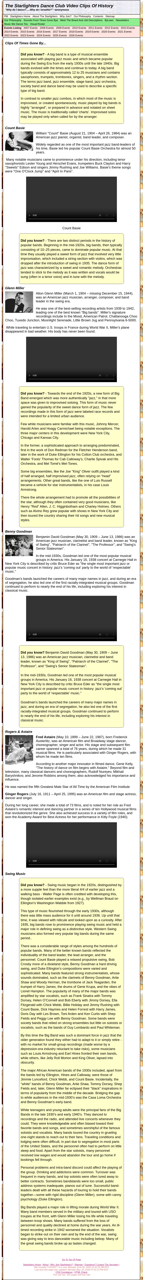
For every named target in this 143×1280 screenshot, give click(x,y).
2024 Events (44, 35)
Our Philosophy (82, 16)
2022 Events (11, 35)
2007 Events (31, 28)
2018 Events (76, 31)
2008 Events (47, 28)
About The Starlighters (45, 16)
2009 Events (63, 28)
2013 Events (128, 28)
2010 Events (79, 28)
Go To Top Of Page (71, 1259)
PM (6, 16)
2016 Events (44, 31)
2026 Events (76, 35)
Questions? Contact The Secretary (101, 1265)
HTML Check (80, 1272)
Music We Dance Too (16, 24)
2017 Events (60, 31)
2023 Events (27, 35)
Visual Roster (37, 24)
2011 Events (95, 28)
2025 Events (60, 35)
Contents (98, 16)
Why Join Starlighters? (61, 1265)
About (45, 1265)
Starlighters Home (20, 16)
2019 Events (92, 31)
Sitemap (110, 16)
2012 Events (112, 28)
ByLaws (109, 20)
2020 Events (108, 31)
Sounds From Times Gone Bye (41, 20)
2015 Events (27, 31)
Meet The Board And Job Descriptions (81, 20)
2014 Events (11, 31)
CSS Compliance (64, 1272)
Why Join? (66, 16)
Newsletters (122, 20)
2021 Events (125, 31)
